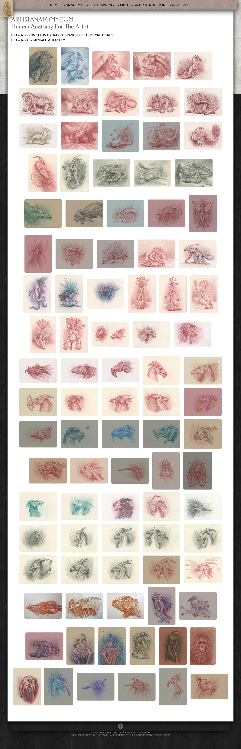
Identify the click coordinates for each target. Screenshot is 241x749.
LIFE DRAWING (101, 5)
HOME (54, 5)
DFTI (124, 5)
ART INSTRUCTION (150, 5)
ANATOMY (74, 5)
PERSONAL (181, 5)
